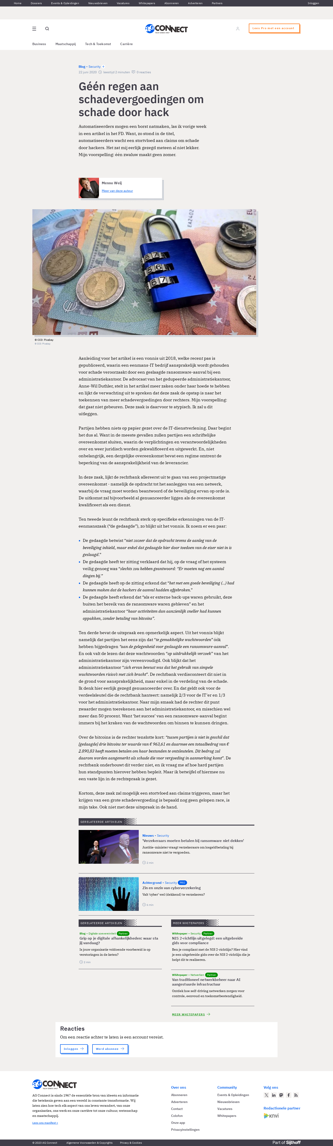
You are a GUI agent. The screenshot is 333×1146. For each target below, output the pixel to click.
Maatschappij (66, 44)
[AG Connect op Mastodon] (281, 1095)
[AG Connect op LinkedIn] (274, 1095)
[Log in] (238, 29)
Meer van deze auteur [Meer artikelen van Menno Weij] (117, 191)
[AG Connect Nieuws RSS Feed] (296, 1095)
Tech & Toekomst (98, 44)
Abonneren (171, 3)
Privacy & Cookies (131, 1142)
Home (18, 3)
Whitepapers (147, 3)
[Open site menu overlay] (34, 29)
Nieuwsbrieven (98, 3)
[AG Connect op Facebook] (288, 1095)
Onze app (178, 1123)
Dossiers (36, 3)
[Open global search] (47, 29)
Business (39, 44)
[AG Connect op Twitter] (266, 1095)
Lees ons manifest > (45, 1122)
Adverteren (195, 3)
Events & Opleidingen (65, 3)
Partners (217, 3)
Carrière (126, 44)
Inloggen (313, 3)
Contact (177, 1109)
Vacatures (123, 3)
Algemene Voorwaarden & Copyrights (89, 1142)
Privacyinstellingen (185, 1130)
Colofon (177, 1116)
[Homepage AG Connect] (166, 28)
